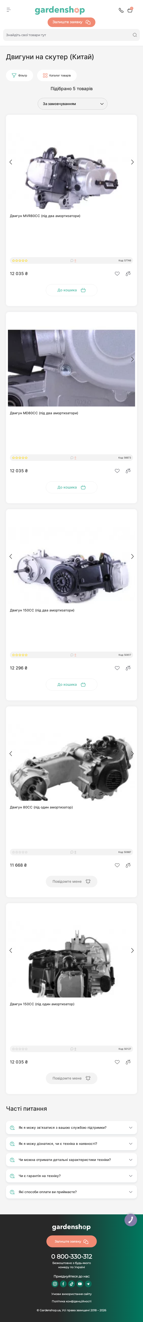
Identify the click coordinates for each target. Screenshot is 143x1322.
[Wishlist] (117, 274)
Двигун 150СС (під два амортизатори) (42, 610)
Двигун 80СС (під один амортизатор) (41, 807)
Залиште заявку (71, 22)
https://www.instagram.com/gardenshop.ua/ (55, 1283)
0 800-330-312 (71, 1256)
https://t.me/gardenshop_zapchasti (88, 1283)
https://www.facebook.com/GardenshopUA (63, 1283)
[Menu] (9, 10)
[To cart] (71, 290)
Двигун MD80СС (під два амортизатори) (44, 413)
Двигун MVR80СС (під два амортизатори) (45, 216)
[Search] (135, 35)
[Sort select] (69, 103)
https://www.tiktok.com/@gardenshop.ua (71, 1283)
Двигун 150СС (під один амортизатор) (42, 1004)
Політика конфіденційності (71, 1301)
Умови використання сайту (71, 1294)
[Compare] (128, 274)
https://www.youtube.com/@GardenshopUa (80, 1283)
